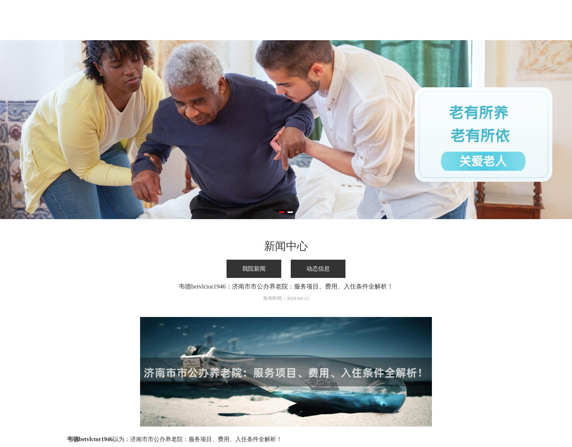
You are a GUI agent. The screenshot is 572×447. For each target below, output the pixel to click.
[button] (282, 212)
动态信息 (318, 268)
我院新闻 (254, 268)
